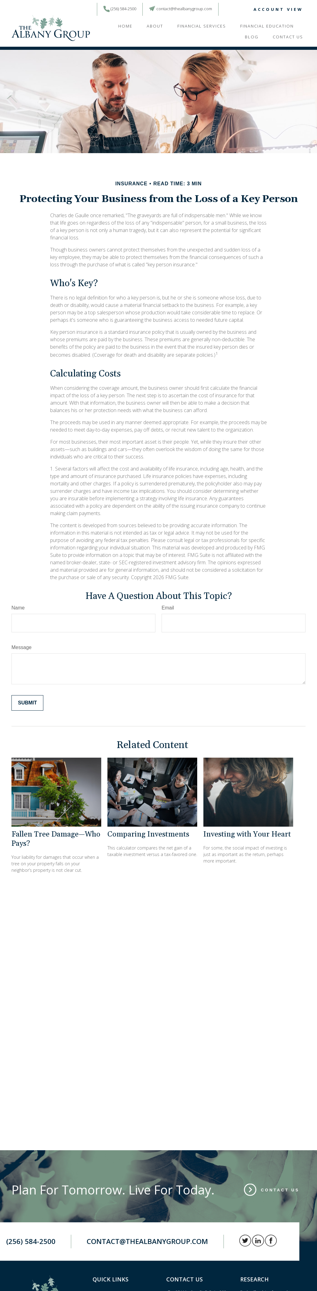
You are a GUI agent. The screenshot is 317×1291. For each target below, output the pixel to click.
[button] (125, 25)
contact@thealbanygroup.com (184, 8)
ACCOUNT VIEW (278, 9)
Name (18, 607)
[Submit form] (27, 703)
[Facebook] (241, 9)
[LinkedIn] (232, 9)
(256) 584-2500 (123, 8)
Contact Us (280, 1189)
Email (168, 607)
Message (21, 647)
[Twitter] (222, 9)
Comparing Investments (148, 834)
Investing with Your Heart (247, 834)
